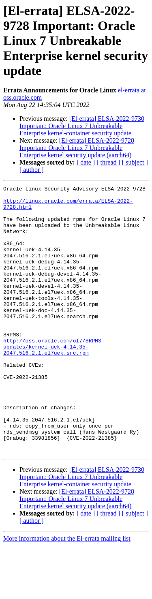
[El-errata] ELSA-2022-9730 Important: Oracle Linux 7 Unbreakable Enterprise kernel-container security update (81, 126)
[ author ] (31, 169)
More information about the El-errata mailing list (67, 591)
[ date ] (86, 162)
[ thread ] (108, 162)
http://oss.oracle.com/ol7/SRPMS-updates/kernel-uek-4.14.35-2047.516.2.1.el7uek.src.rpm (54, 379)
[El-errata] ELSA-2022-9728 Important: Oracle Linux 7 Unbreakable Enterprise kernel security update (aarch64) (76, 147)
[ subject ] (135, 162)
